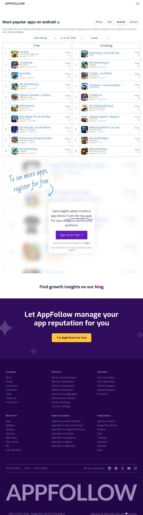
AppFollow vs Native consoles (66, 421)
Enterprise (102, 394)
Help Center (11, 437)
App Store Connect (106, 421)
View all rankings (16, 32)
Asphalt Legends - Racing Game (105, 116)
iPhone (99, 22)
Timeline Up (25, 62)
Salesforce (102, 442)
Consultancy (12, 385)
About (9, 377)
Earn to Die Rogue (98, 138)
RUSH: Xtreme (26, 106)
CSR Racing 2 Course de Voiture (105, 53)
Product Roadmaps (61, 402)
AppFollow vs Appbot (62, 442)
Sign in (87, 243)
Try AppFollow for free (71, 337)
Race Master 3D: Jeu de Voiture (35, 116)
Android (121, 22)
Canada (98, 38)
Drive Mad (24, 73)
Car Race (24, 52)
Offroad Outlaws (98, 149)
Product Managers (106, 385)
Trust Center (12, 442)
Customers (11, 390)
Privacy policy (40, 468)
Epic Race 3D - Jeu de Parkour (35, 127)
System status (13, 468)
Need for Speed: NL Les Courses (105, 127)
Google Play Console (107, 425)
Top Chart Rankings (61, 406)
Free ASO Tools (13, 450)
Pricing (9, 381)
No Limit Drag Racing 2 (101, 106)
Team (8, 394)
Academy (10, 429)
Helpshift (101, 446)
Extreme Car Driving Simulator (35, 138)
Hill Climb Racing (28, 149)
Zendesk (101, 429)
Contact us (11, 398)
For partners (12, 402)
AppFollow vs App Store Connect (67, 425)
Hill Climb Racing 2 (29, 84)
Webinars (10, 425)
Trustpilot (102, 437)
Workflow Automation (62, 390)
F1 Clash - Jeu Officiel (100, 73)
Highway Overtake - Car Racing (35, 95)
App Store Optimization (63, 381)
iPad (110, 22)
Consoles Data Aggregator (64, 394)
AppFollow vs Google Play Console (68, 429)
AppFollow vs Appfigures (64, 437)
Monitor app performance (64, 377)
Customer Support (106, 377)
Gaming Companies (106, 390)
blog (99, 287)
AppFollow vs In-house (62, 433)
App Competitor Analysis (64, 398)
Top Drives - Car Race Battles (104, 85)
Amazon (134, 22)
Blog (8, 421)
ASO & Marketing (105, 381)
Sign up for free (71, 235)
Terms (27, 468)
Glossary (10, 433)
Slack (99, 433)
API (7, 446)
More (99, 450)
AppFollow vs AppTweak (63, 446)
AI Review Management (63, 385)
